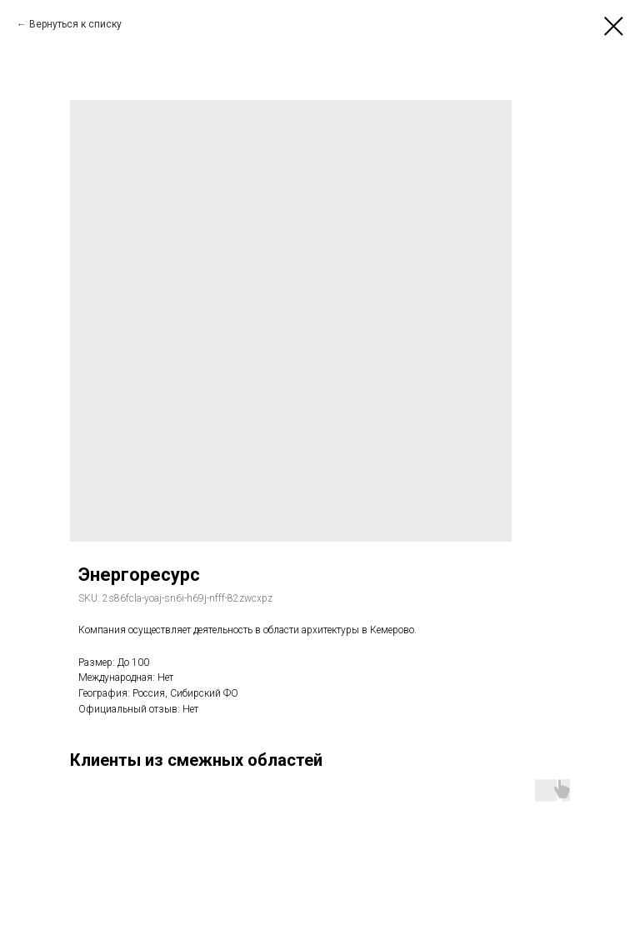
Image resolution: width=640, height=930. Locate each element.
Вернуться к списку (75, 24)
